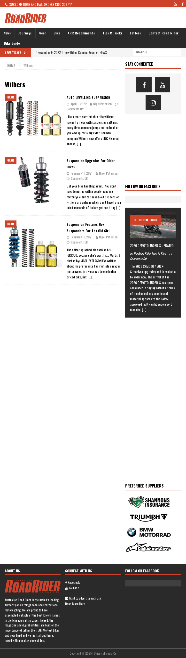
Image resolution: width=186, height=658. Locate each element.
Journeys (25, 32)
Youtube (72, 587)
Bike (57, 32)
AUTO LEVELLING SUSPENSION (88, 97)
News (7, 32)
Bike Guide (12, 43)
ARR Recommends (81, 32)
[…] (79, 143)
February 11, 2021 (81, 173)
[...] (144, 309)
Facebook (72, 582)
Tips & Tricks (112, 32)
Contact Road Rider (163, 32)
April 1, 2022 (78, 103)
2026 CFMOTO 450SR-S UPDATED (152, 245)
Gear (42, 32)
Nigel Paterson (102, 103)
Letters (135, 32)
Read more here (75, 603)
